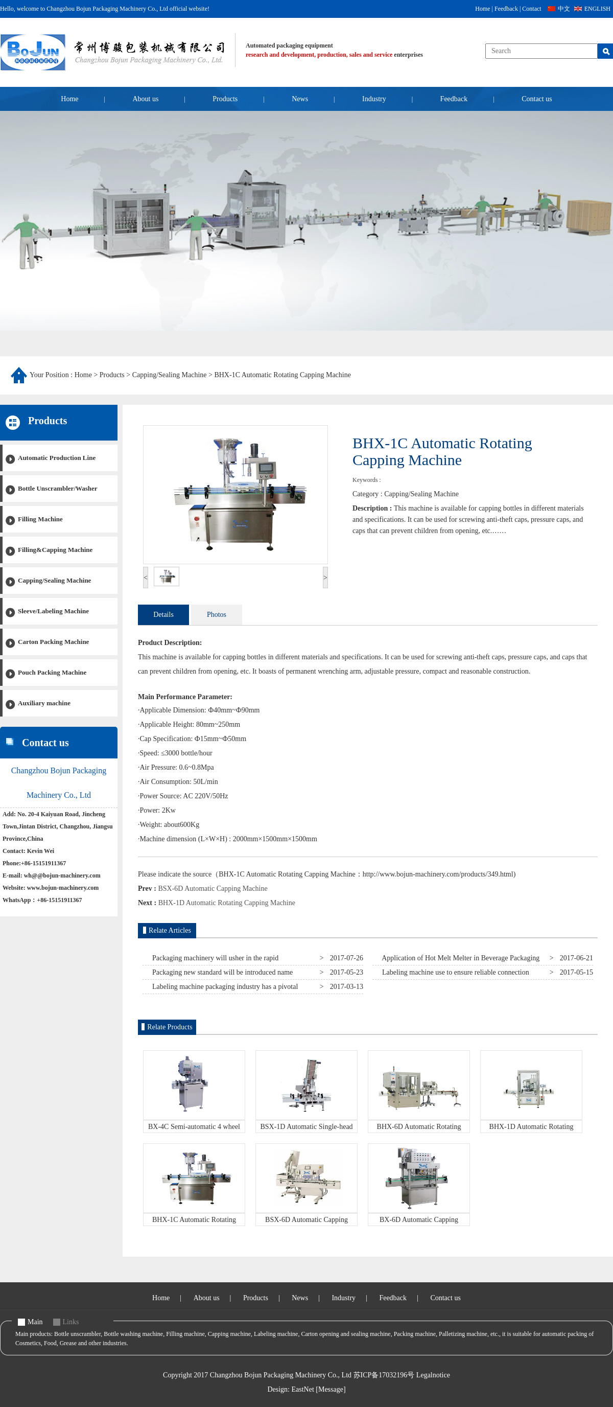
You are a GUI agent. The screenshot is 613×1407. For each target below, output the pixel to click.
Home (482, 8)
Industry (374, 99)
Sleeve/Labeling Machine (53, 611)
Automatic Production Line (57, 458)
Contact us (537, 99)
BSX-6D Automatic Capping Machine (212, 888)
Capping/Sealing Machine (169, 375)
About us (145, 99)
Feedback (506, 8)
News (300, 99)
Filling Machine (40, 519)
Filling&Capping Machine (55, 549)
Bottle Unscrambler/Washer (58, 488)
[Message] (330, 1389)
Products (225, 99)
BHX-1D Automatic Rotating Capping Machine (226, 903)
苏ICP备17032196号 (384, 1375)
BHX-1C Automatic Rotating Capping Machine (282, 375)
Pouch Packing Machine (52, 672)
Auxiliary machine (44, 703)
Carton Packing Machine (53, 641)
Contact (531, 8)
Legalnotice (433, 1375)
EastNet (302, 1389)
